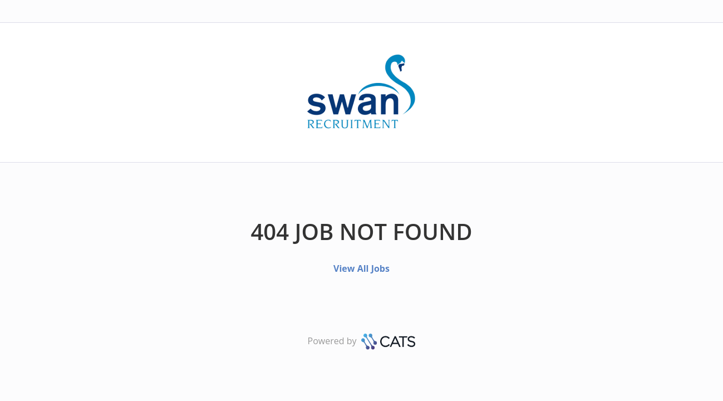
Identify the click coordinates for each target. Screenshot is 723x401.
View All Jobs (361, 268)
